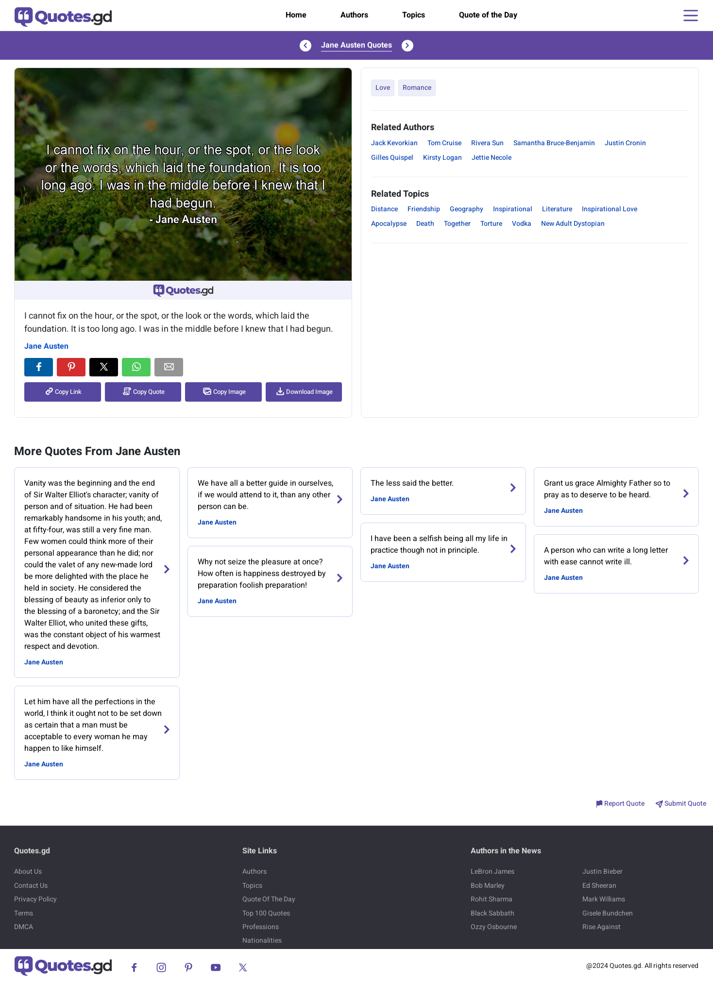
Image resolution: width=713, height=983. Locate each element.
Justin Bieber (602, 871)
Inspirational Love (609, 209)
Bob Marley (488, 886)
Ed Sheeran (599, 886)
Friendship (423, 209)
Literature (557, 209)
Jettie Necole (491, 158)
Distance (384, 209)
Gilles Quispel (392, 158)
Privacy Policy (35, 899)
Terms (23, 913)
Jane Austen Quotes (356, 45)
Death (425, 224)
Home (296, 15)
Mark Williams (603, 899)
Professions (260, 927)
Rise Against (601, 927)
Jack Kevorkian (394, 143)
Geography (466, 209)
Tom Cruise (444, 143)
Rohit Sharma (491, 899)
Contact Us (31, 886)
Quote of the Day (488, 15)
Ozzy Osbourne (494, 927)
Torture (491, 224)
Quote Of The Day (268, 899)
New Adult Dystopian (573, 224)
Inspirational (512, 209)
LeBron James (492, 871)
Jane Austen (46, 346)
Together (457, 224)
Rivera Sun (487, 143)
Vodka (521, 224)
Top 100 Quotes (266, 913)
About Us (28, 871)
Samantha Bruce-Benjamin (554, 143)
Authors (354, 15)
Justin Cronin (625, 143)
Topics (413, 15)
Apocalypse (389, 224)
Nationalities (262, 940)
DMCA (23, 927)
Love (382, 88)
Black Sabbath (492, 913)
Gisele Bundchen (607, 913)
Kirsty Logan (442, 158)
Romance (417, 88)
